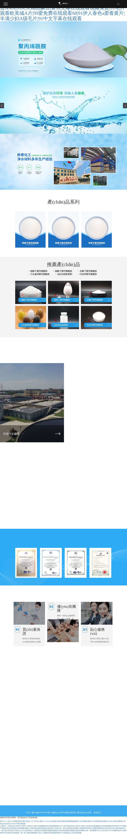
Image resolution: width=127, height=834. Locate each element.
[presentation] (2, 105)
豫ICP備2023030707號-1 (41, 813)
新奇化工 (97, 813)
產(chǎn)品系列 (63, 202)
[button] (58, 180)
